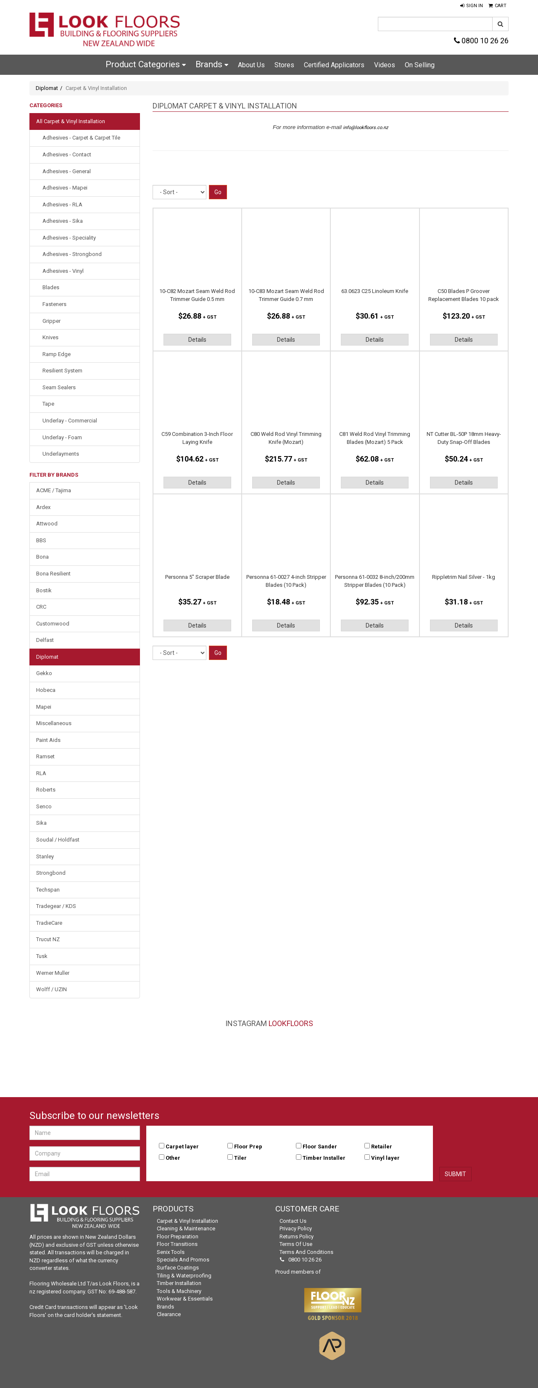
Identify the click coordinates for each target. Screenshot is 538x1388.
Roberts (45, 789)
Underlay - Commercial (69, 420)
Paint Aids (48, 740)
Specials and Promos (183, 1259)
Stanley (45, 856)
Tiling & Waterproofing (184, 1275)
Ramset (45, 756)
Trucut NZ (48, 939)
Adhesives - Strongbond (72, 254)
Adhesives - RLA (62, 204)
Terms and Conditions (306, 1252)
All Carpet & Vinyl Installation (70, 121)
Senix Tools (171, 1252)
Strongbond (51, 873)
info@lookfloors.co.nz (365, 127)
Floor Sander (320, 1146)
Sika (41, 823)
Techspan (48, 890)
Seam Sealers (59, 387)
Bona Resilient (53, 573)
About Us (251, 65)
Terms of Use (296, 1244)
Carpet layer (182, 1146)
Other (173, 1158)
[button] (471, 6)
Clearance (169, 1314)
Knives (50, 337)
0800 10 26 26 (481, 40)
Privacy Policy (296, 1228)
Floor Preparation (177, 1236)
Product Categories (145, 64)
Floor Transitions (177, 1244)
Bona (42, 557)
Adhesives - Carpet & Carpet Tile (81, 138)
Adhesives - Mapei (64, 188)
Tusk (41, 956)
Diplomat (47, 88)
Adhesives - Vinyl (63, 271)
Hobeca (45, 690)
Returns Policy (297, 1236)
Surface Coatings (178, 1267)
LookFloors (291, 1023)
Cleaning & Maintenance (186, 1228)
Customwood (52, 623)
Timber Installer (324, 1158)
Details (197, 339)
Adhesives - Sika (62, 221)
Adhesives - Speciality (69, 238)
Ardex (43, 507)
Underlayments (60, 454)
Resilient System (62, 370)
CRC (41, 607)
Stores (284, 65)
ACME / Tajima (53, 490)
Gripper (51, 321)
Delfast (45, 640)
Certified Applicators (334, 65)
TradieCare (49, 923)
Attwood (47, 523)
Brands (211, 64)
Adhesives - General (66, 171)
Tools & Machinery (179, 1291)
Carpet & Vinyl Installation (187, 1221)
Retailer (381, 1146)
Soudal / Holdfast (57, 839)
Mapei (43, 707)
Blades (50, 287)
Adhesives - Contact (66, 154)
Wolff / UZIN (51, 989)
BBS (41, 540)
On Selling (420, 65)
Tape (48, 404)
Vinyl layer (385, 1158)
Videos (384, 65)
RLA (41, 773)
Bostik (44, 590)
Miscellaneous (53, 723)
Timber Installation (179, 1283)
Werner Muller (52, 973)
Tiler (240, 1158)
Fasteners (54, 304)
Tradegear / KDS (56, 906)
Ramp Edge (56, 354)
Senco (44, 806)
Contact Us (293, 1221)
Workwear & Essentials (185, 1299)
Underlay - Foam (62, 437)
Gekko (44, 673)
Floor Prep (248, 1146)
